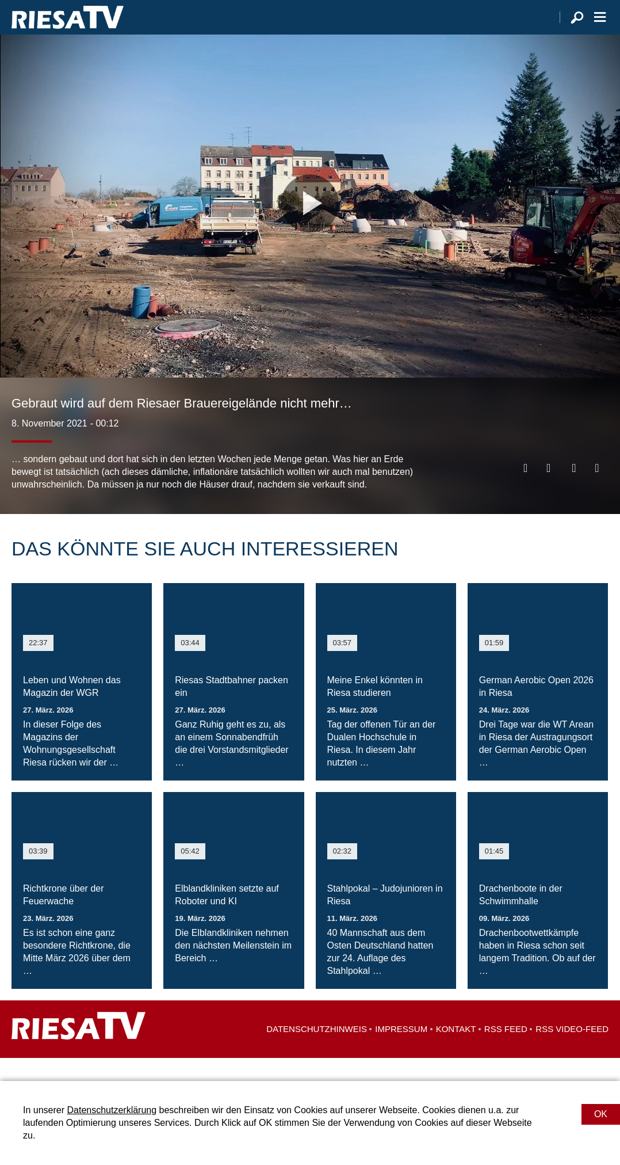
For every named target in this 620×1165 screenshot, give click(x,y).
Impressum (401, 1052)
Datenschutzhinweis (316, 1052)
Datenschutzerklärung (111, 1110)
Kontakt (456, 1052)
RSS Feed (505, 1052)
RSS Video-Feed (571, 1052)
